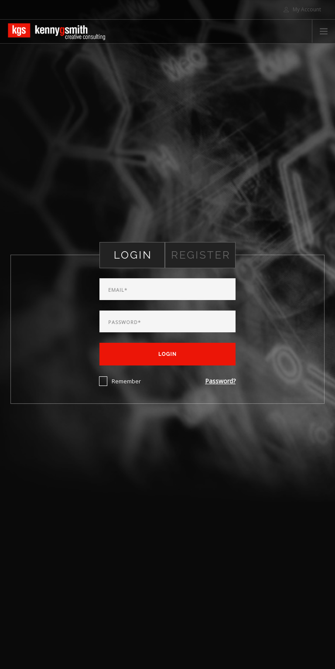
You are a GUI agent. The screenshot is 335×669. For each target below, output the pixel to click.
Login (167, 354)
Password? (220, 381)
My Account (302, 9)
